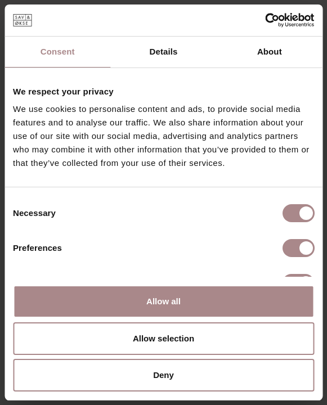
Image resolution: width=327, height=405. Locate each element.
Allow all (163, 301)
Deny (163, 375)
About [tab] (269, 51)
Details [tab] (164, 51)
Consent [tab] (58, 51)
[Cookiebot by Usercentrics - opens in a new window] (265, 20)
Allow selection (163, 338)
